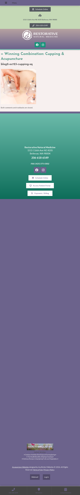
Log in (46, 477)
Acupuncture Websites (20, 467)
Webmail (34, 477)
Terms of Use (38, 470)
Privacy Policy (48, 470)
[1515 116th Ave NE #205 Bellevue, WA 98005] (40, 130)
